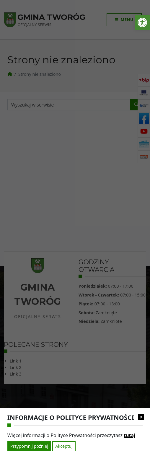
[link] (142, 22)
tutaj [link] (129, 435)
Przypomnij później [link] (29, 446)
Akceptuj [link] (64, 446)
